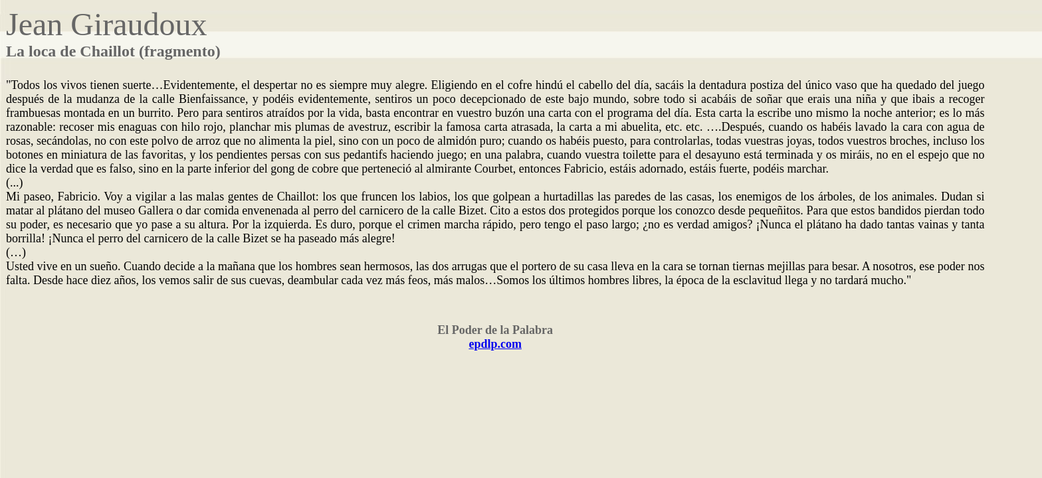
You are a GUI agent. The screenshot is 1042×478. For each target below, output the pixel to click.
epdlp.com (495, 344)
